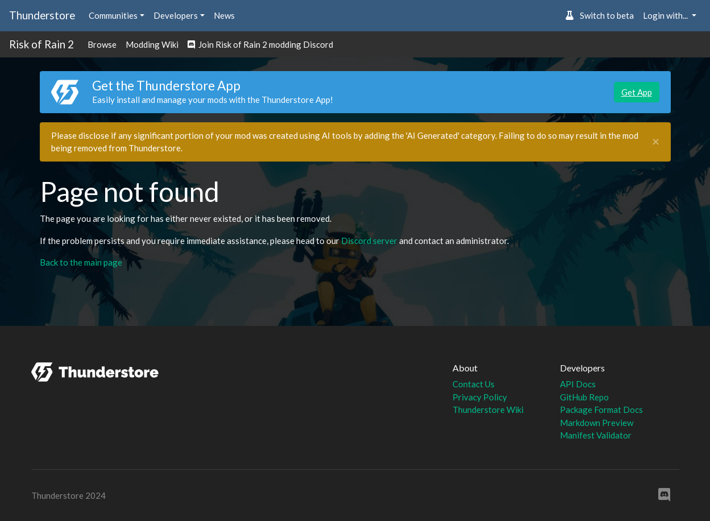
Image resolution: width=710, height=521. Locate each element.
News (224, 15)
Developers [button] (175, 15)
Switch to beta (599, 15)
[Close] (655, 141)
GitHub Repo (584, 397)
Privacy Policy (479, 397)
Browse (102, 44)
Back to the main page (81, 262)
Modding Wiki (152, 44)
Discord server (369, 240)
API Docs (578, 384)
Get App (636, 92)
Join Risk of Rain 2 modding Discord (260, 44)
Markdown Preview (596, 422)
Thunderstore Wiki (488, 409)
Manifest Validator (596, 435)
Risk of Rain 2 (41, 44)
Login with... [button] (666, 15)
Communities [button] (113, 15)
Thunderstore (42, 15)
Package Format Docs (601, 409)
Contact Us (473, 384)
